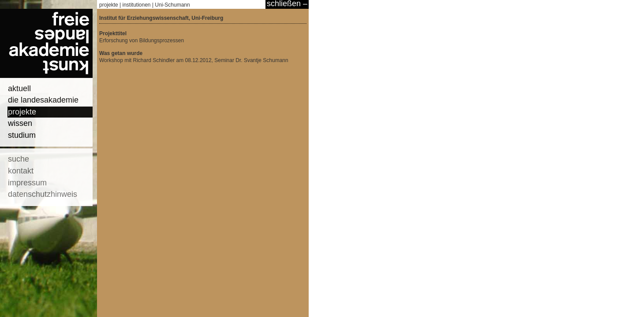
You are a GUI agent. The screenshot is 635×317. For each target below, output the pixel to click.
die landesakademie (43, 100)
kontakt (21, 170)
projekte (22, 111)
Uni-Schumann (172, 5)
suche (18, 159)
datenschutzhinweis (42, 194)
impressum (27, 182)
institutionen (137, 5)
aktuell (19, 88)
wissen (20, 123)
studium (22, 135)
